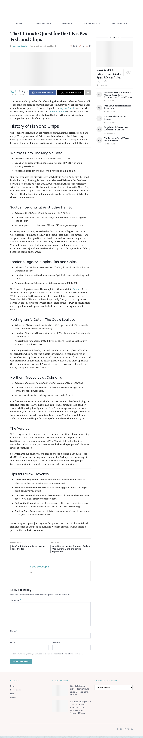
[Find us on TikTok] (125, 731)
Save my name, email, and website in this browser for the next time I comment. (48, 656)
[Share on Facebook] (42, 92)
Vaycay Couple (67, 108)
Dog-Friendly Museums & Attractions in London (116, 128)
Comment (15, 601)
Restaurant (118, 23)
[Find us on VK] (128, 731)
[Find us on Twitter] (121, 731)
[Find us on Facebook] (117, 731)
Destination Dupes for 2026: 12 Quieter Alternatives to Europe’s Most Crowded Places (118, 95)
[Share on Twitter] (70, 92)
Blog (12, 696)
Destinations (41, 23)
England (33, 46)
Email (13, 644)
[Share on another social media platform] (88, 92)
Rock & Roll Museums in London (115, 117)
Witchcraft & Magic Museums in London (117, 107)
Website (56, 644)
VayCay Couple (20, 46)
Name (13, 632)
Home (19, 23)
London (77, 289)
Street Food (91, 23)
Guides (66, 23)
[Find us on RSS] (132, 731)
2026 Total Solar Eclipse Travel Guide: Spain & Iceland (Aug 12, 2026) (108, 75)
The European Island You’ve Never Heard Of (116, 139)
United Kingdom (57, 111)
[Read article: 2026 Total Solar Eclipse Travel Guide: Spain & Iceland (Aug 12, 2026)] (114, 54)
